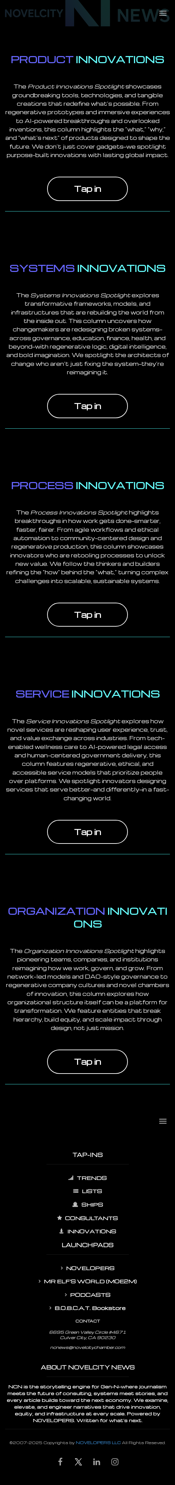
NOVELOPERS (87, 1268)
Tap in (87, 188)
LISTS (87, 1191)
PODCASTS (87, 1294)
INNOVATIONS (87, 1231)
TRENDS (87, 1178)
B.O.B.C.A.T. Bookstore (87, 1308)
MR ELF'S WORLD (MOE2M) (88, 1281)
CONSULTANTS (87, 1218)
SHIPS (87, 1204)
